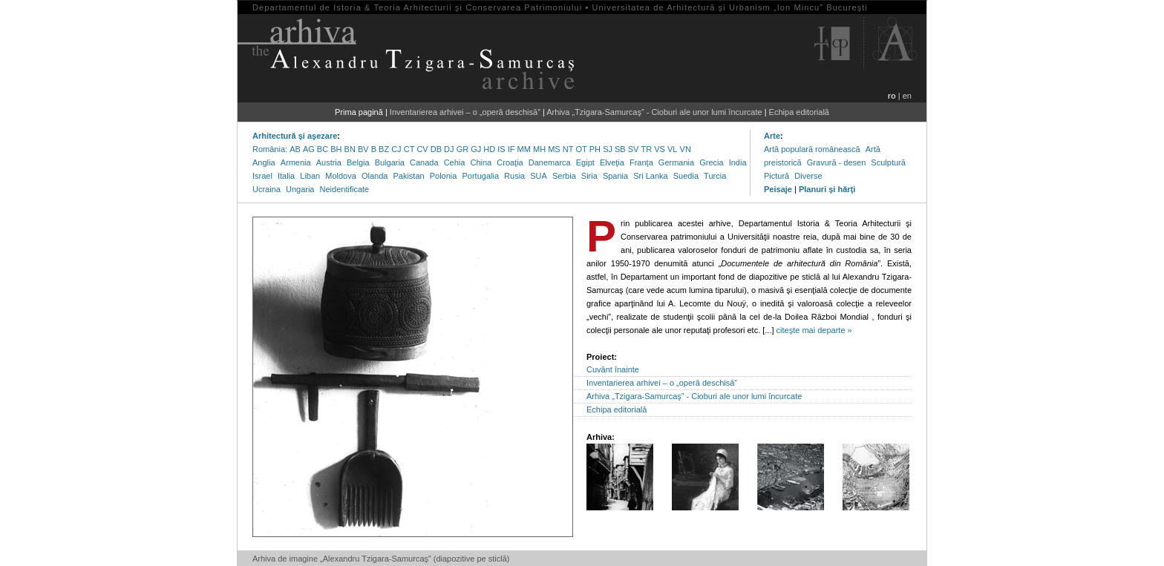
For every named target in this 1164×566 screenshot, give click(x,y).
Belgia (358, 162)
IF (511, 149)
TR (647, 149)
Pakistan (408, 175)
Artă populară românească (812, 149)
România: (269, 149)
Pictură (776, 175)
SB (620, 149)
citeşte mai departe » (814, 330)
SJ (607, 149)
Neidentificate (345, 189)
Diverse (808, 175)
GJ (476, 149)
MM (524, 149)
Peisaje (778, 189)
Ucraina (266, 189)
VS (659, 149)
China (480, 162)
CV (422, 149)
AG (309, 149)
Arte (772, 135)
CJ (396, 149)
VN (685, 149)
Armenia (296, 162)
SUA (538, 175)
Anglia (263, 162)
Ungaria (300, 189)
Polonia (443, 175)
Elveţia (612, 162)
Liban (310, 175)
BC (322, 149)
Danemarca (550, 162)
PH (595, 149)
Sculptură (888, 162)
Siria (589, 175)
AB (295, 149)
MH (539, 149)
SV (633, 149)
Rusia (514, 175)
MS (554, 149)
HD (489, 149)
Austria (328, 162)
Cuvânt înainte (612, 369)
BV (363, 149)
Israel (262, 175)
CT (409, 149)
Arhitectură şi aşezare (294, 135)
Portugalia (480, 175)
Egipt (585, 162)
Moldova (340, 175)
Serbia (564, 175)
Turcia (715, 175)
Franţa (641, 162)
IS (501, 149)
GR (463, 149)
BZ (384, 149)
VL (672, 149)
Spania (615, 175)
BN (350, 149)
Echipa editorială (799, 112)
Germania (676, 162)
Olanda (375, 175)
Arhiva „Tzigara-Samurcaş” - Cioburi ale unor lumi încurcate (654, 112)
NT (568, 149)
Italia (286, 175)
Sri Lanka (650, 175)
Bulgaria (390, 162)
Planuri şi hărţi (827, 189)
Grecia (711, 162)
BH (335, 149)
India (738, 162)
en (907, 95)
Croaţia (510, 162)
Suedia (686, 175)
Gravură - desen (836, 162)
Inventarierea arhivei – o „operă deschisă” (465, 112)
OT (580, 149)
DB (436, 149)
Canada (424, 162)
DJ (449, 149)
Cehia (454, 162)
